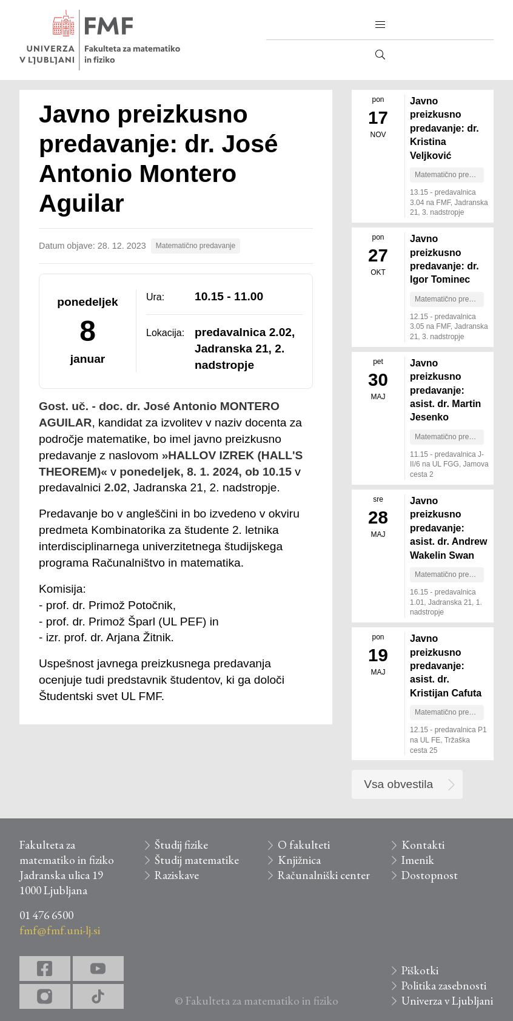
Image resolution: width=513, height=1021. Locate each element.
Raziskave (177, 875)
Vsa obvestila (398, 784)
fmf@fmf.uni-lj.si (59, 930)
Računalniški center (324, 875)
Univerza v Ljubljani (447, 1000)
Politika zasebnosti (443, 985)
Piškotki (419, 970)
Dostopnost (429, 875)
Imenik (417, 860)
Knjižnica (299, 860)
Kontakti (422, 844)
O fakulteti (304, 844)
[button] (380, 25)
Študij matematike (197, 860)
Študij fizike (181, 844)
